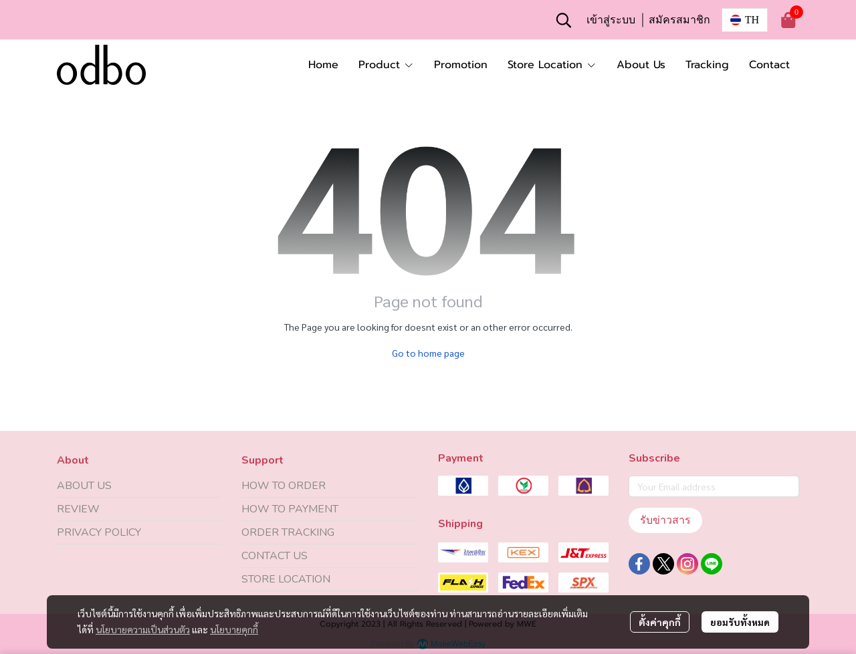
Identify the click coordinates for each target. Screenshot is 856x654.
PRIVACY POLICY (99, 532)
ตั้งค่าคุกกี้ (660, 622)
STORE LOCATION (285, 579)
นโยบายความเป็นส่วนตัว (143, 629)
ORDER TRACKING (287, 532)
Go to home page (428, 353)
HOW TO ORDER (283, 485)
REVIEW (78, 509)
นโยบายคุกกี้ (234, 629)
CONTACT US (274, 555)
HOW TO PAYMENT (289, 509)
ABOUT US (84, 485)
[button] (563, 20)
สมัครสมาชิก (679, 19)
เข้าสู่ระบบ (610, 19)
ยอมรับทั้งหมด (740, 622)
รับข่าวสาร (665, 520)
